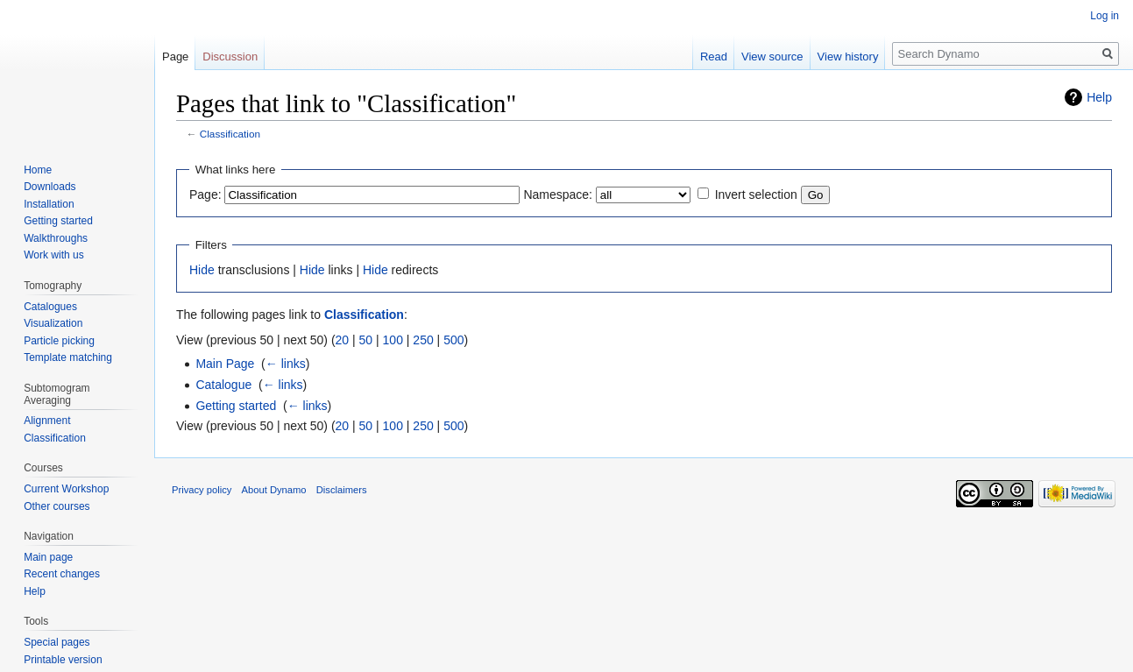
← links (286, 364)
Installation (49, 204)
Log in (1104, 16)
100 (393, 340)
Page (175, 56)
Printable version (63, 660)
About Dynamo (274, 490)
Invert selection (756, 194)
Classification (230, 133)
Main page (48, 557)
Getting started (235, 406)
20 (343, 340)
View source (772, 56)
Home (38, 170)
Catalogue (223, 385)
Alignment (47, 420)
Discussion (230, 56)
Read (713, 56)
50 (366, 340)
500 (453, 340)
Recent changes (62, 574)
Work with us (53, 255)
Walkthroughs (56, 238)
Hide (202, 270)
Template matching (68, 357)
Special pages (56, 642)
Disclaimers (341, 490)
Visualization (53, 323)
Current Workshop (66, 489)
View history (848, 56)
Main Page (224, 364)
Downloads (49, 186)
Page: (205, 194)
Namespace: (557, 194)
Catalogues (50, 307)
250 (423, 340)
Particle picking (59, 341)
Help (1099, 97)
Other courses (56, 506)
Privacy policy (201, 490)
